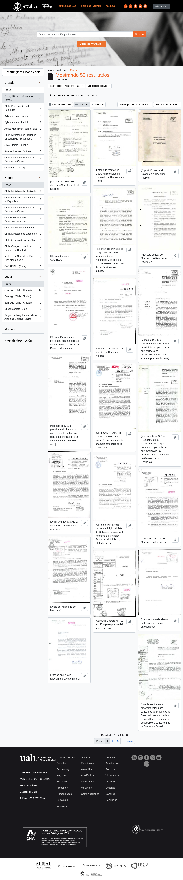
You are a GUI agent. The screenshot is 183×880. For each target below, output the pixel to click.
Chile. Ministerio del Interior (22, 228)
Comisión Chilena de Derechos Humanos (22, 219)
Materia (9, 329)
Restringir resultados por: (23, 72)
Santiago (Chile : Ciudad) (22, 290)
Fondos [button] (110, 6)
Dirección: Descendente (166, 104)
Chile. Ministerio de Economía (22, 234)
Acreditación (112, 763)
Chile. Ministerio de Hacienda (22, 192)
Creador (9, 82)
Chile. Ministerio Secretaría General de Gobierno (22, 159)
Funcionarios (88, 781)
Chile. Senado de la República (22, 240)
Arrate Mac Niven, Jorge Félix (22, 129)
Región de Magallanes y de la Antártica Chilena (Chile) (22, 317)
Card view (81, 104)
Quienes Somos (67, 6)
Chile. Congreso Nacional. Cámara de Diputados (22, 248)
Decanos (110, 787)
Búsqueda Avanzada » (91, 43)
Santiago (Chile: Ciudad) (22, 297)
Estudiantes (87, 763)
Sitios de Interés (91, 6)
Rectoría (110, 769)
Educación (62, 781)
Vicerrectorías (112, 775)
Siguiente (127, 741)
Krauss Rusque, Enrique (22, 152)
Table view (97, 104)
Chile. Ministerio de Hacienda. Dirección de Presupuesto (22, 137)
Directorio (110, 781)
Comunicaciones (90, 794)
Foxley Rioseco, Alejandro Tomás (22, 98)
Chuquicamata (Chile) (22, 309)
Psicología (62, 800)
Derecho (61, 763)
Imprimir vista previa (60, 104)
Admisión (86, 757)
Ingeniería (62, 806)
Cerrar (73, 70)
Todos (7, 90)
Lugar (8, 276)
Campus (110, 757)
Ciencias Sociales (66, 757)
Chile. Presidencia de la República (22, 108)
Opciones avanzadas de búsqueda (73, 95)
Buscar (139, 34)
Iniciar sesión (160, 6)
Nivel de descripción (18, 340)
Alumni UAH (87, 769)
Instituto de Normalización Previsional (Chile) (22, 258)
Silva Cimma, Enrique (22, 145)
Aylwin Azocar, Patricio (22, 116)
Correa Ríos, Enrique (22, 168)
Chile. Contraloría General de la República (22, 199)
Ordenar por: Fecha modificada (134, 104)
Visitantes (86, 787)
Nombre (9, 177)
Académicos (87, 775)
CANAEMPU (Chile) (22, 267)
